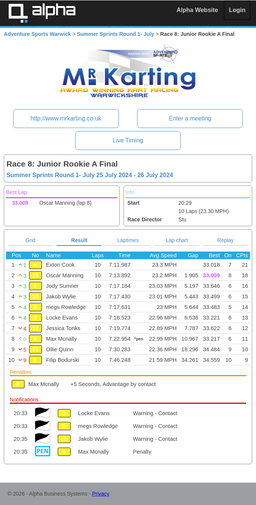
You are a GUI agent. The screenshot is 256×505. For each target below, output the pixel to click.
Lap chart (177, 240)
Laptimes (128, 240)
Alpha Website (197, 10)
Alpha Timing (42, 13)
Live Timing (128, 140)
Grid (30, 240)
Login (237, 10)
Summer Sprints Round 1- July (115, 34)
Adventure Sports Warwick (37, 34)
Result (79, 240)
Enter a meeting (190, 118)
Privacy (100, 494)
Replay (225, 240)
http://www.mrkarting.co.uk (66, 118)
